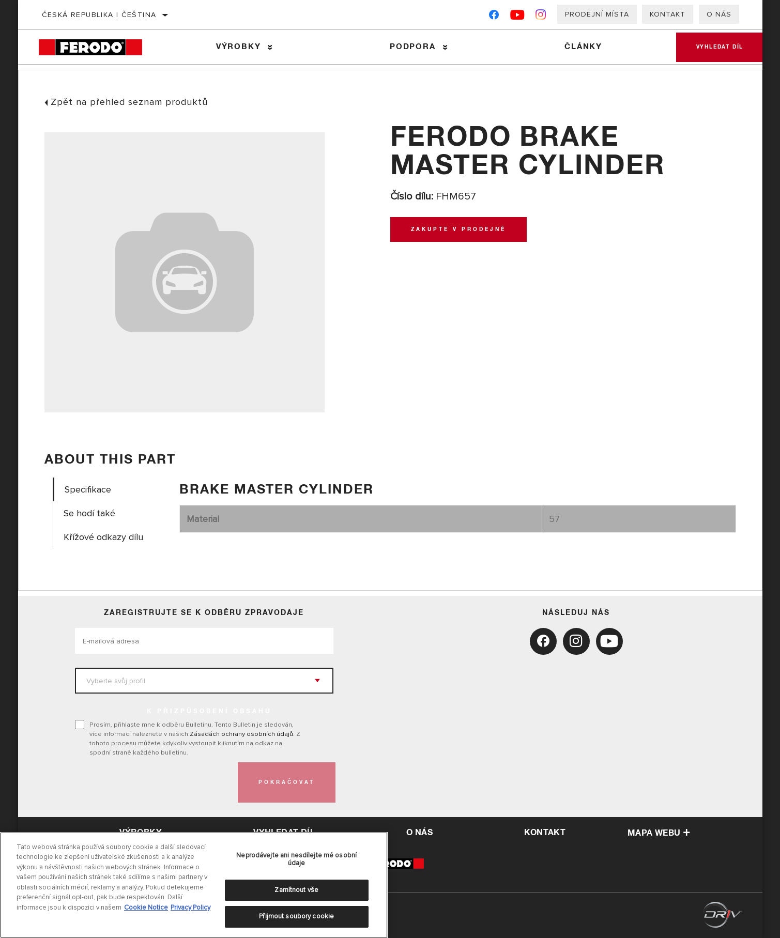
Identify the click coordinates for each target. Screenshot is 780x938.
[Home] (99, 47)
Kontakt (667, 14)
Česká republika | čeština (99, 14)
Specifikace (88, 489)
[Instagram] (541, 16)
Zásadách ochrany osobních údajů (241, 734)
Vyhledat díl (719, 47)
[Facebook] (493, 16)
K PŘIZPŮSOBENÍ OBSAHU (209, 712)
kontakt (544, 832)
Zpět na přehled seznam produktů (129, 101)
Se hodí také (89, 513)
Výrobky (238, 47)
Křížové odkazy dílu (103, 537)
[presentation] (153, 782)
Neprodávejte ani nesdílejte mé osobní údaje (296, 859)
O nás (719, 14)
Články (582, 47)
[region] (194, 885)
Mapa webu (659, 833)
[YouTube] (517, 16)
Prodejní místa (597, 14)
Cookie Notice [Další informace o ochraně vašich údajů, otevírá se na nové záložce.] (146, 907)
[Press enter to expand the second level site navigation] (270, 47)
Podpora (412, 47)
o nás (419, 832)
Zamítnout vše (296, 890)
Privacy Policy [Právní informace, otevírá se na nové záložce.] (190, 907)
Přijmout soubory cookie (296, 916)
